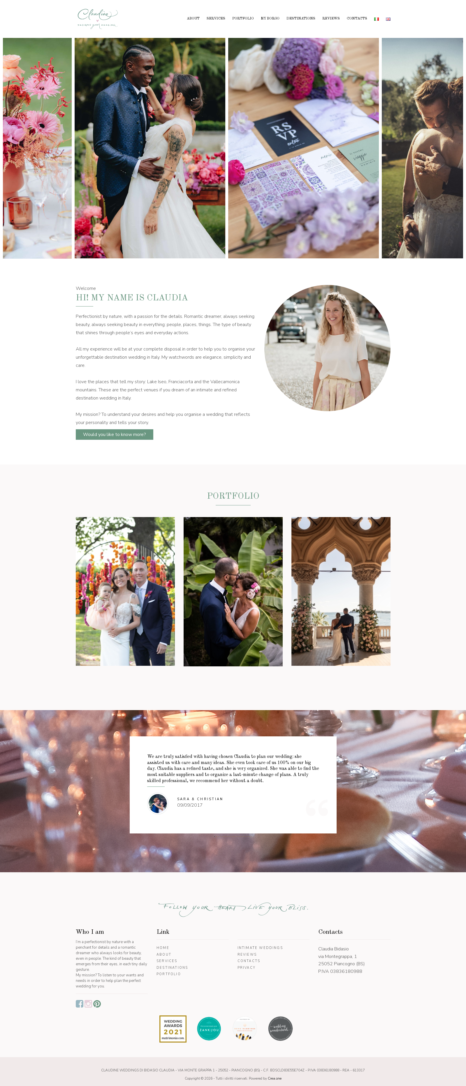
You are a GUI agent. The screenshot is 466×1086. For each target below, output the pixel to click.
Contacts (357, 18)
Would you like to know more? (114, 434)
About (193, 18)
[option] (88, 145)
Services (216, 18)
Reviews (331, 18)
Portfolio (243, 18)
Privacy (247, 968)
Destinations (300, 18)
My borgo (270, 18)
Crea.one (275, 1078)
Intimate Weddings (260, 948)
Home (162, 948)
